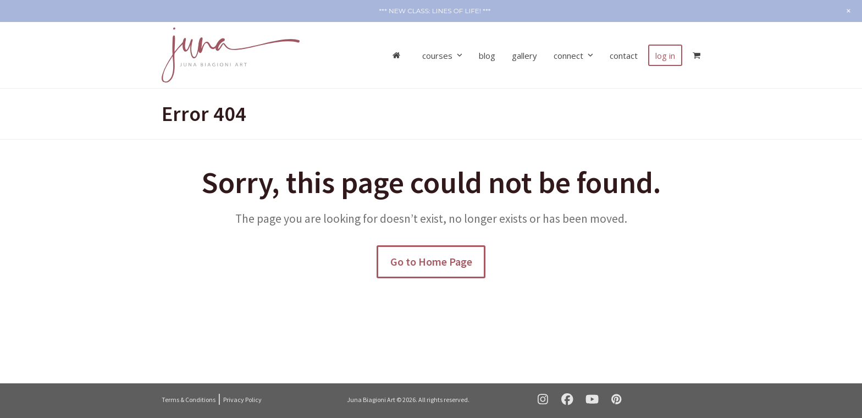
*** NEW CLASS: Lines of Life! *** (435, 11)
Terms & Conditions (189, 399)
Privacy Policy (242, 399)
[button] (696, 55)
